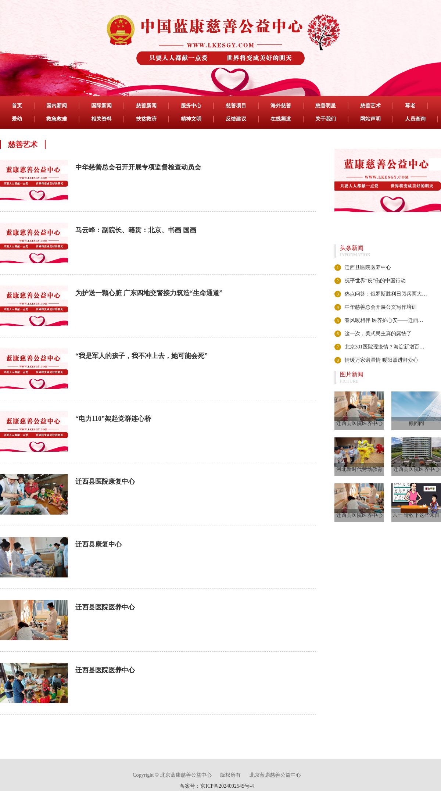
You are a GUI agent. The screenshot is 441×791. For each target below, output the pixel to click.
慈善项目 (236, 105)
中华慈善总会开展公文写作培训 (381, 307)
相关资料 (101, 119)
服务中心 (191, 105)
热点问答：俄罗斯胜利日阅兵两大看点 (388, 294)
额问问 (416, 423)
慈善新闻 (146, 105)
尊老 (410, 105)
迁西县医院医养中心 (368, 267)
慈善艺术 (370, 105)
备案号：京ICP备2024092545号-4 (217, 786)
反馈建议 (236, 119)
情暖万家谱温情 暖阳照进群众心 (381, 360)
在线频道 (280, 119)
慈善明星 (325, 105)
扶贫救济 (146, 119)
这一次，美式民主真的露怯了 (378, 333)
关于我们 (325, 119)
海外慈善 (280, 105)
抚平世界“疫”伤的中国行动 (375, 280)
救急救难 (56, 119)
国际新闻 (101, 105)
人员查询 (415, 119)
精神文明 (191, 119)
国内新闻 (56, 105)
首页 (17, 105)
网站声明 (370, 119)
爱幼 (17, 119)
